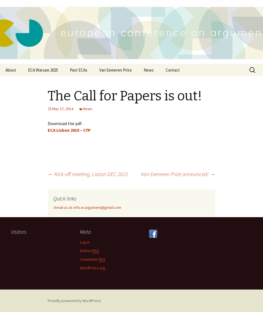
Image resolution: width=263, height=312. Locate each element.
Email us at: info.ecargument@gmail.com (87, 207)
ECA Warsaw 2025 (43, 70)
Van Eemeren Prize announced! (178, 174)
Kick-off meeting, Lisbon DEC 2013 (88, 174)
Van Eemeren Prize (115, 70)
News (149, 70)
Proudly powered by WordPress (74, 300)
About (11, 70)
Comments (92, 259)
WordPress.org (92, 267)
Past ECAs (78, 70)
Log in (85, 242)
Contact (173, 70)
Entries (89, 250)
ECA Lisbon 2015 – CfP (69, 130)
